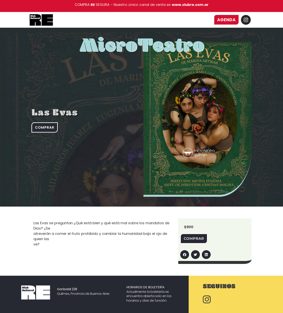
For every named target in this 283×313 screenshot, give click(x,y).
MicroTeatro (142, 49)
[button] (184, 254)
